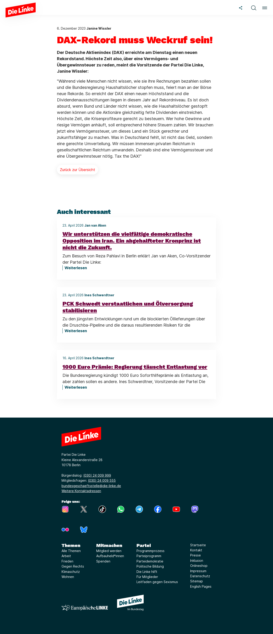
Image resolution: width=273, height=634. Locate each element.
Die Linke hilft (146, 572)
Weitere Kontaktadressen (81, 491)
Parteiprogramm (148, 556)
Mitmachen (109, 545)
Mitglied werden (108, 551)
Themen (71, 545)
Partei (143, 545)
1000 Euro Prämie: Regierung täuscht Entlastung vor (134, 367)
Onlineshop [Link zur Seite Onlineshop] (199, 566)
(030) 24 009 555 (102, 480)
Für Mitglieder (147, 577)
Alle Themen (71, 551)
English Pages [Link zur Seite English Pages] (200, 586)
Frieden (67, 561)
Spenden (103, 561)
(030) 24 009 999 (97, 475)
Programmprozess (150, 551)
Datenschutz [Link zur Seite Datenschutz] (200, 576)
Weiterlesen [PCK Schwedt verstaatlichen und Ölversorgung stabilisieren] (76, 330)
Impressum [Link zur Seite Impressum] (198, 571)
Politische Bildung (150, 566)
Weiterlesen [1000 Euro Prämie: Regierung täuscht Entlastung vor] (76, 387)
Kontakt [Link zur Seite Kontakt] (196, 550)
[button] (253, 7)
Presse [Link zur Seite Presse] (195, 555)
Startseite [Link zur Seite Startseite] (198, 545)
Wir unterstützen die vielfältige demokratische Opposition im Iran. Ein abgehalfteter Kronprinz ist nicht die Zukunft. (131, 241)
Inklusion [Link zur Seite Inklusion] (196, 560)
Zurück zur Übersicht (77, 169)
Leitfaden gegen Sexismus (157, 582)
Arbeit (66, 556)
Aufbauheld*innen (110, 556)
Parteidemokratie (149, 561)
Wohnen (68, 577)
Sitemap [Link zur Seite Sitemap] (196, 581)
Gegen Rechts (73, 566)
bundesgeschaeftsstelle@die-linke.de (91, 486)
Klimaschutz (71, 572)
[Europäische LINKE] (85, 608)
